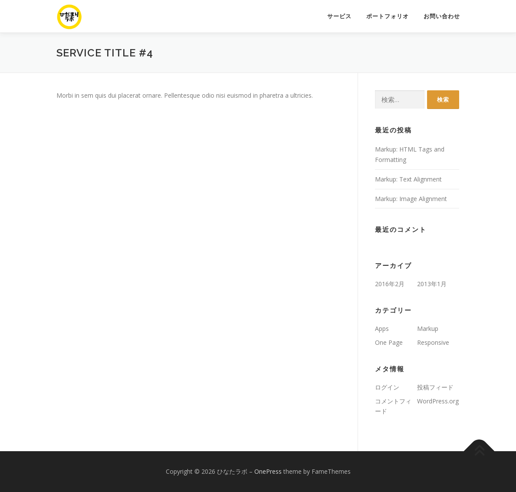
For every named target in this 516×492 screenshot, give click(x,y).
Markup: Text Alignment (408, 179)
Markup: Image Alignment (411, 199)
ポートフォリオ (387, 16)
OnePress (268, 471)
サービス (339, 16)
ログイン (387, 387)
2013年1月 (432, 284)
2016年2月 (389, 284)
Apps (382, 328)
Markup (427, 328)
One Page (389, 342)
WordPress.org (438, 401)
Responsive (433, 342)
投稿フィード (435, 387)
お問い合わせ (442, 16)
